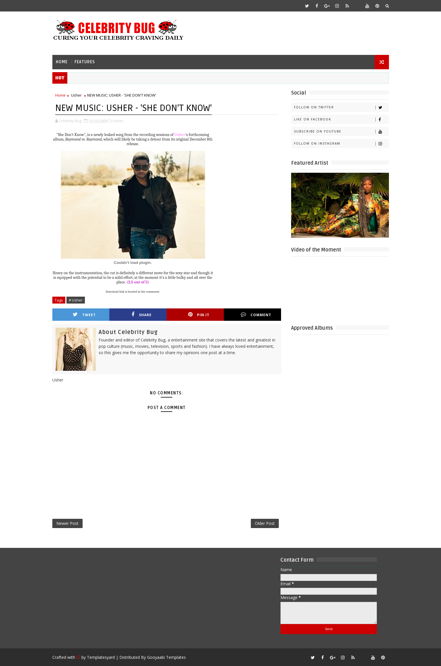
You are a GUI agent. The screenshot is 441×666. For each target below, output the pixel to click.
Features (85, 62)
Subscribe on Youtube (341, 131)
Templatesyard (101, 657)
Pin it (198, 314)
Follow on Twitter (341, 107)
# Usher (76, 300)
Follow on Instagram (341, 143)
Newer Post (67, 523)
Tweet (84, 314)
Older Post (265, 523)
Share (141, 314)
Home (62, 62)
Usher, (118, 120)
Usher (76, 95)
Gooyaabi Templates (166, 657)
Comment (256, 314)
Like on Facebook (341, 119)
